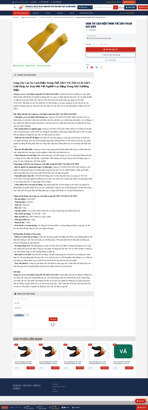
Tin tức (54, 389)
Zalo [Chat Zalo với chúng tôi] (119, 2)
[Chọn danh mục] (85, 7)
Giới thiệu (55, 391)
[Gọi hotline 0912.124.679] (121, 7)
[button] (133, 356)
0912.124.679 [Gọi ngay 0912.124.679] (111, 2)
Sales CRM (130, 7)
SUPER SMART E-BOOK (58, 386)
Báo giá (31, 368)
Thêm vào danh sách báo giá (110, 55)
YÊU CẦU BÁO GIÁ (111, 49)
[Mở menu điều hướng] (14, 7)
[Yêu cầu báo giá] (140, 401)
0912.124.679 (130, 13)
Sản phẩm (55, 384)
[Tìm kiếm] (115, 7)
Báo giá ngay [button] (129, 2)
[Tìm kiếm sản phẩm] (103, 7)
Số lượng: (88, 44)
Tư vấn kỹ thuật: (110, 60)
